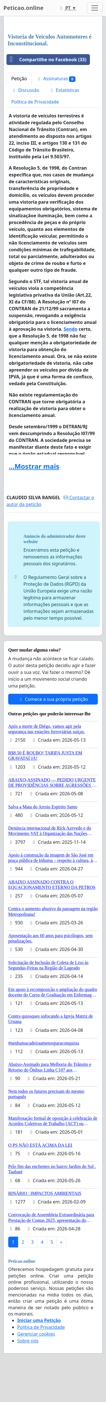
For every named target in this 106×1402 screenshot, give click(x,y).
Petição (19, 78)
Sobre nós (27, 1341)
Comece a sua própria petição (53, 699)
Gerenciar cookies (36, 1334)
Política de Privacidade (35, 102)
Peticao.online (23, 8)
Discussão (25, 90)
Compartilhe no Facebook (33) (46, 59)
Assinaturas (55, 78)
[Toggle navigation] (95, 8)
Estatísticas (64, 90)
